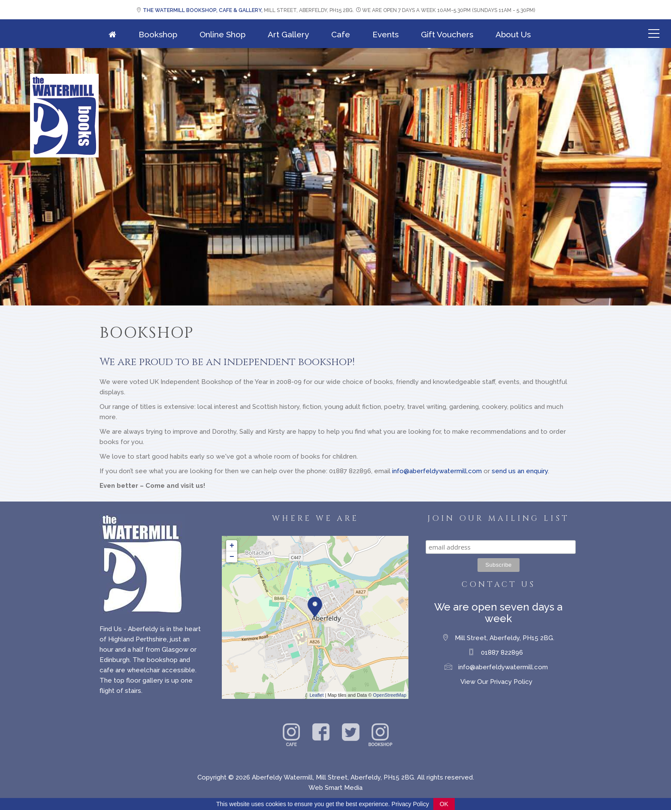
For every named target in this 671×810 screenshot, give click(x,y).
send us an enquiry (520, 471)
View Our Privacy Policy (496, 682)
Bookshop (158, 34)
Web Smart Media (335, 788)
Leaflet (316, 695)
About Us (513, 34)
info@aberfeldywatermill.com (437, 471)
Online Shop (222, 34)
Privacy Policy (410, 804)
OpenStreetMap (389, 695)
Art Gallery (288, 34)
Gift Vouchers (447, 34)
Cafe (340, 34)
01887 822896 (502, 652)
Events (385, 34)
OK (444, 804)
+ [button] (232, 546)
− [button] (232, 557)
